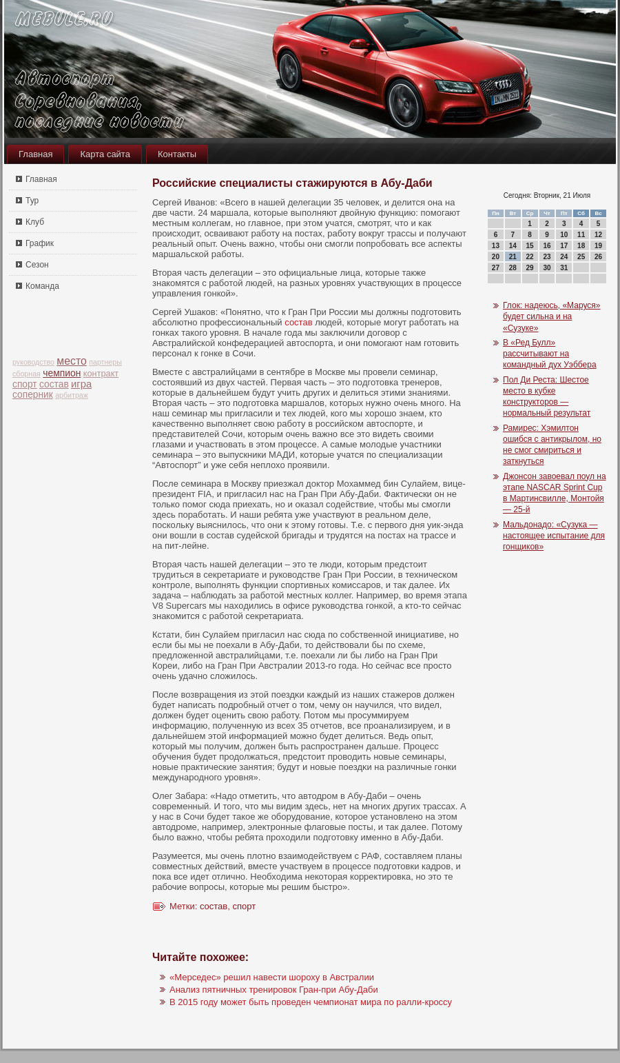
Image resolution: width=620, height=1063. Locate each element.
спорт (24, 384)
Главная (35, 154)
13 (495, 246)
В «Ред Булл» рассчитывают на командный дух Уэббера (550, 354)
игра (81, 383)
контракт (100, 373)
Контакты (177, 154)
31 (564, 268)
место (71, 361)
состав (54, 384)
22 (530, 257)
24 (564, 257)
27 (495, 268)
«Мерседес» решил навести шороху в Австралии (271, 977)
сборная (26, 373)
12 (598, 235)
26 (598, 257)
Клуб (34, 222)
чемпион (62, 372)
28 (513, 268)
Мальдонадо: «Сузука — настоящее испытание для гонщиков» (554, 536)
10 (564, 235)
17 (564, 246)
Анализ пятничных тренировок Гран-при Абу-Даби (273, 989)
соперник (32, 394)
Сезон (37, 265)
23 (546, 257)
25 (581, 257)
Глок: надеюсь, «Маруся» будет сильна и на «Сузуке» (552, 317)
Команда (42, 286)
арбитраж (71, 395)
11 (581, 235)
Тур (32, 200)
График (39, 243)
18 (581, 246)
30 (546, 268)
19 (598, 246)
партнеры (105, 362)
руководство (33, 362)
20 (495, 257)
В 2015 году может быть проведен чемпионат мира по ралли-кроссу (310, 1002)
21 (513, 257)
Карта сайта (105, 154)
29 (530, 268)
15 (530, 246)
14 (513, 246)
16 (546, 246)
